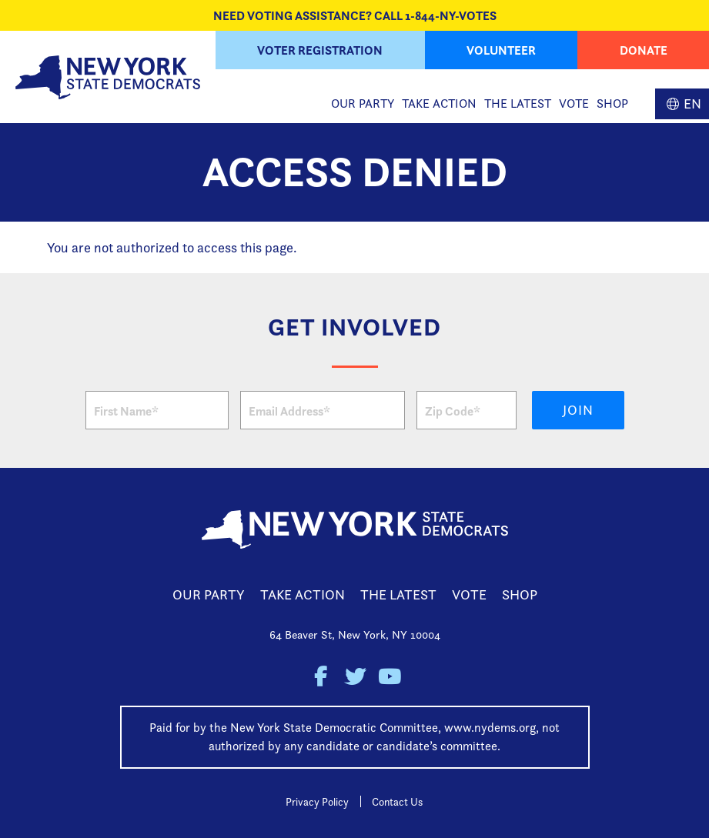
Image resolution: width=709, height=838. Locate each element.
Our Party (362, 103)
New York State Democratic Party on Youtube (389, 676)
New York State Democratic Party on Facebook (320, 676)
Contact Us (397, 801)
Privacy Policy (317, 801)
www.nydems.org (490, 727)
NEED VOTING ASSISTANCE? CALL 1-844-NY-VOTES (355, 15)
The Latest (517, 103)
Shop (612, 103)
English (682, 103)
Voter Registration (320, 50)
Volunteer (501, 50)
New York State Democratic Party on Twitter (354, 676)
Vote (574, 103)
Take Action (439, 103)
